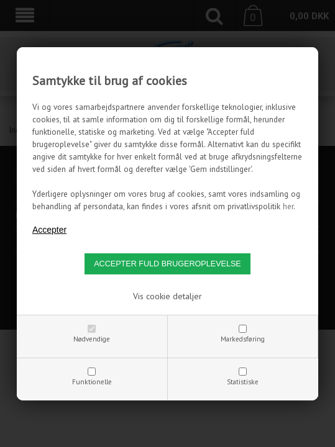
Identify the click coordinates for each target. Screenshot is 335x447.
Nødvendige (91, 339)
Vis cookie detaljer (167, 296)
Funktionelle (92, 381)
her (288, 206)
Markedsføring (243, 339)
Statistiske (243, 381)
